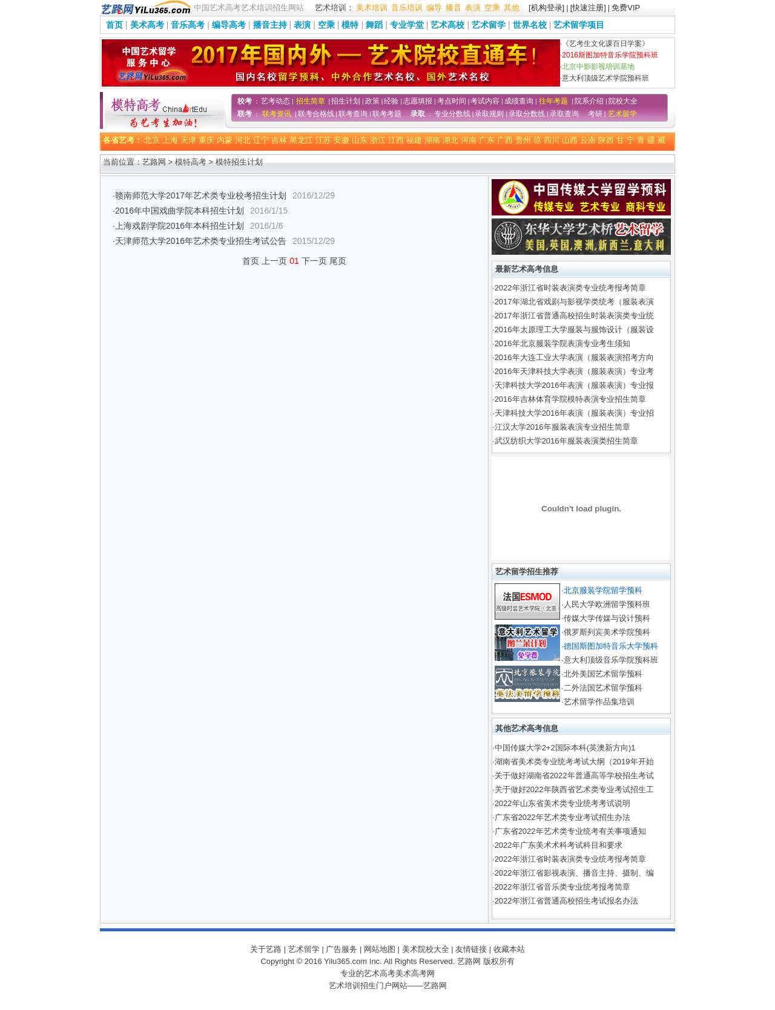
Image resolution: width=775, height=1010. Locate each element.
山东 (360, 140)
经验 (391, 101)
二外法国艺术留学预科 (603, 687)
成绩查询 (518, 101)
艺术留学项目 (578, 25)
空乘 (492, 7)
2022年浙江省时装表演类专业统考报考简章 (570, 287)
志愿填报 (417, 101)
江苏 (323, 140)
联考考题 (386, 114)
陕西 (606, 140)
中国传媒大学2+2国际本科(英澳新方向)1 (565, 747)
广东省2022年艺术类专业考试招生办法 (562, 817)
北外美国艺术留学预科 (603, 673)
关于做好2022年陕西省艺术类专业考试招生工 (574, 789)
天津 (188, 140)
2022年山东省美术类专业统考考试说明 (562, 803)
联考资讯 (276, 114)
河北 (243, 140)
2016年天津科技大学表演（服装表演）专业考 (574, 371)
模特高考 (190, 161)
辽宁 (261, 140)
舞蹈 (374, 25)
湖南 (432, 140)
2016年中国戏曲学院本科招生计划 (179, 210)
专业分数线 (452, 114)
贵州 (523, 140)
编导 (434, 7)
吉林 (279, 140)
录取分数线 (527, 114)
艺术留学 (489, 25)
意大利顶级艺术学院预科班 (605, 78)
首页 (114, 25)
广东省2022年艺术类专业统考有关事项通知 (570, 831)
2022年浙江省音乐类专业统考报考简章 (562, 886)
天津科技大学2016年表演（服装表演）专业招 (574, 413)
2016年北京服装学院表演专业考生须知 (562, 343)
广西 (505, 140)
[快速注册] (588, 7)
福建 (414, 140)
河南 (469, 140)
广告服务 (341, 949)
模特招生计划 (239, 161)
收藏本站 (509, 949)
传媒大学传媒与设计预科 (607, 618)
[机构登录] (546, 7)
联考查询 (353, 114)
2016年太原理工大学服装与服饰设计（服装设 (574, 329)
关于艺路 (266, 949)
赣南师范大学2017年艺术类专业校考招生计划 (200, 195)
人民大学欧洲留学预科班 (607, 604)
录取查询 (564, 114)
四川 (551, 140)
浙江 (378, 140)
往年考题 (553, 101)
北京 (152, 140)
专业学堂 (407, 25)
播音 (453, 7)
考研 (595, 114)
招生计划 (345, 101)
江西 (396, 140)
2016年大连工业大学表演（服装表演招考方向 (574, 357)
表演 (473, 7)
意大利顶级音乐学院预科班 (611, 659)
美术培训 (372, 7)
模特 (349, 25)
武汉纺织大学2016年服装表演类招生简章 (566, 440)
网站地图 (379, 949)
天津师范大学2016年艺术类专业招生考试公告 (200, 241)
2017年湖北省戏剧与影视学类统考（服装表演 (574, 301)
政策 (372, 101)
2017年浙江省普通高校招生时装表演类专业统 (574, 315)
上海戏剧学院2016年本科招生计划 (179, 226)
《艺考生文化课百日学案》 (605, 43)
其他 (511, 7)
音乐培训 (407, 7)
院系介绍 (589, 101)
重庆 (206, 140)
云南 (588, 140)
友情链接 (471, 949)
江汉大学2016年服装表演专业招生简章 (562, 426)
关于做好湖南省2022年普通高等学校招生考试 (574, 775)
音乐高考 (188, 25)
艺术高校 (447, 25)
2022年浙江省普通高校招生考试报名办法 (566, 900)
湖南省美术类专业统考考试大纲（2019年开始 (574, 761)
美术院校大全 (425, 949)
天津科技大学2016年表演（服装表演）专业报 (574, 385)
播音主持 (270, 25)
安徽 (341, 140)
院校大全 (623, 101)
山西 (570, 140)
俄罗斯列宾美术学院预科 (607, 632)
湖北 (450, 140)
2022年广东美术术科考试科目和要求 (558, 845)
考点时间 (451, 101)
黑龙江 (301, 140)
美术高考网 (415, 973)
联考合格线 (316, 114)
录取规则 (489, 114)
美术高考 (147, 25)
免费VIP (626, 7)
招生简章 (310, 101)
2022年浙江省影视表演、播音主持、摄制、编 (574, 872)
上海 (170, 140)
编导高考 (229, 25)
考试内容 (485, 101)
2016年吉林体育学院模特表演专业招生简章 (570, 399)
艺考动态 (275, 101)
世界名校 (530, 25)
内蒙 (224, 140)
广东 (487, 140)
